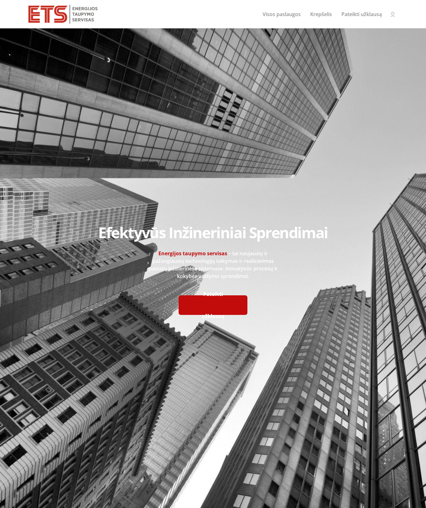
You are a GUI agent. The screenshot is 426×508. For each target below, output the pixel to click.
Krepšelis (321, 14)
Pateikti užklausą (361, 14)
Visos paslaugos (282, 14)
